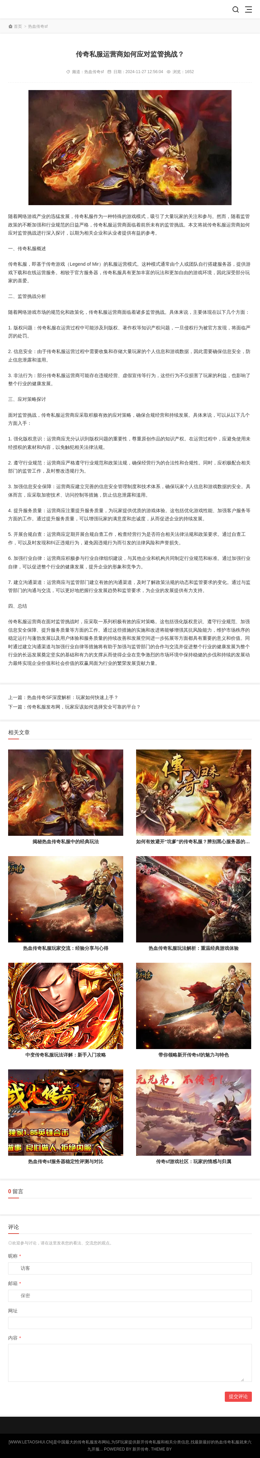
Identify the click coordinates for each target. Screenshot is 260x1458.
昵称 (14, 1256)
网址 (13, 1310)
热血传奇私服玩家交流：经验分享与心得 (65, 948)
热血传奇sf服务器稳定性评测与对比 (65, 1161)
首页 (18, 26)
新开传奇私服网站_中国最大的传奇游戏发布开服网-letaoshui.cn (32, 9)
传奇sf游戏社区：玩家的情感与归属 (193, 1161)
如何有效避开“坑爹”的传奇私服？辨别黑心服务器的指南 (195, 841)
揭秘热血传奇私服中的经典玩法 (65, 841)
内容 (14, 1338)
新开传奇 (140, 1449)
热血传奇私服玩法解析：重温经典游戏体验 (194, 948)
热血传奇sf (37, 26)
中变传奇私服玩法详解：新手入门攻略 (65, 1055)
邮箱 (14, 1283)
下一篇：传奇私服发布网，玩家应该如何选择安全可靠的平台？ (74, 707)
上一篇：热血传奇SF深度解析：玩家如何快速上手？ (63, 697)
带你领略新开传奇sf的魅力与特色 (193, 1055)
